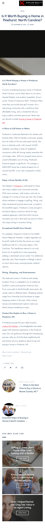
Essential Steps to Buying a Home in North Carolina (22, 414)
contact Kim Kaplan (10, 326)
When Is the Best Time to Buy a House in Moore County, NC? (22, 387)
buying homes (26, 352)
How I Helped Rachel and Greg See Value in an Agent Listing (23, 504)
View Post (22, 459)
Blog (22, 11)
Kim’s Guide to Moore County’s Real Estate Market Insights (22, 477)
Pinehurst (18, 186)
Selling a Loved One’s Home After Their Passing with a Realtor (22, 450)
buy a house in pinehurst (11, 352)
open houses (7, 356)
